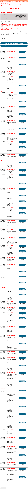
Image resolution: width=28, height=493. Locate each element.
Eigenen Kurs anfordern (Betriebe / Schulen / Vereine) (14, 43)
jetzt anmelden (22, 51)
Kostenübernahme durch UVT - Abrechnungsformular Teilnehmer (14, 45)
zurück (3, 488)
